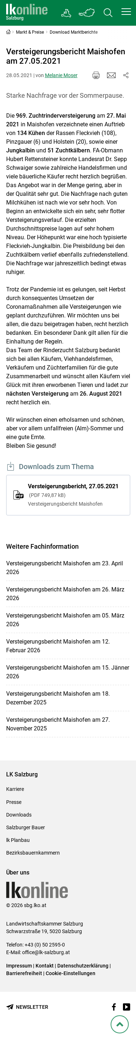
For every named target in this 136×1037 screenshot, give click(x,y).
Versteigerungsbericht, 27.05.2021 (75, 495)
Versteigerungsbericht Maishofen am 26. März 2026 (65, 594)
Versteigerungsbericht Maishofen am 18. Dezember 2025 (58, 698)
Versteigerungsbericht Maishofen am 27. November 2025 (58, 724)
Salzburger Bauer (25, 827)
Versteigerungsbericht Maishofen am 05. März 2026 (65, 620)
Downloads (19, 815)
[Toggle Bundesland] (87, 12)
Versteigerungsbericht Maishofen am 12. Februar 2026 (58, 646)
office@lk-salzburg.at (46, 952)
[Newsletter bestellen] (27, 1007)
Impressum (19, 966)
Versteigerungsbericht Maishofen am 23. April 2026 (64, 568)
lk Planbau (18, 840)
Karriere (15, 789)
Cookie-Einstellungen (70, 973)
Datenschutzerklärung (83, 966)
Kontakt (45, 966)
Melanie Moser (61, 75)
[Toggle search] (108, 12)
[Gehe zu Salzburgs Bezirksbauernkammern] (66, 13)
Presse (13, 802)
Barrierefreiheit (24, 973)
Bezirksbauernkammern (33, 853)
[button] (126, 12)
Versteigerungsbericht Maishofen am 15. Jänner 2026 (67, 672)
